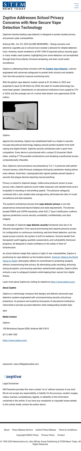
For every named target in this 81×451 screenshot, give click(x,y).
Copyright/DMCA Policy (27, 435)
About (7, 430)
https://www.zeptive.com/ (63, 282)
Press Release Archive (22, 430)
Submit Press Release (45, 430)
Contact (61, 435)
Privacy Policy (48, 435)
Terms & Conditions (68, 430)
